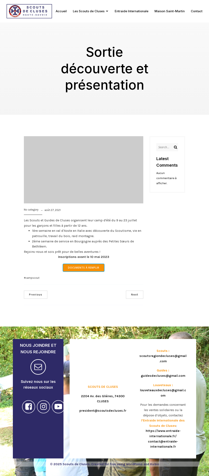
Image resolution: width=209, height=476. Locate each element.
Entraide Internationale (131, 11)
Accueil (61, 11)
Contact (196, 11)
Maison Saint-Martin (170, 11)
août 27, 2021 (52, 210)
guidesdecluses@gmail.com (163, 376)
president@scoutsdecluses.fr (102, 410)
